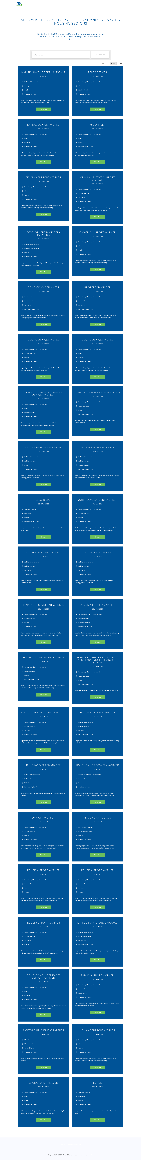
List (120, 63)
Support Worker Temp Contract (43, 712)
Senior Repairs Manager (97, 447)
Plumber (97, 1082)
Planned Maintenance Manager (97, 922)
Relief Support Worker (43, 870)
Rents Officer (97, 72)
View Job (43, 109)
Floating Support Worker (97, 232)
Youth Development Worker (97, 500)
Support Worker (43, 817)
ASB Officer (97, 124)
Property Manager (97, 287)
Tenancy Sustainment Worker (43, 605)
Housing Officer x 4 (97, 817)
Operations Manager (43, 1082)
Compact (102, 63)
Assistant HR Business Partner (43, 1030)
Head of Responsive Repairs (43, 447)
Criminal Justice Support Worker (97, 178)
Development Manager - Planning (43, 233)
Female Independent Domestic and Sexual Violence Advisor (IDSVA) (97, 660)
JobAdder (92, 1155)
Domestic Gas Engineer (43, 287)
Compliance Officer (97, 552)
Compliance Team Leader (43, 552)
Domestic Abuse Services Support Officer (43, 976)
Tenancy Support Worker (43, 124)
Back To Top (118, 4)
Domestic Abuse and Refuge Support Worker (43, 393)
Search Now (100, 55)
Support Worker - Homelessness (97, 392)
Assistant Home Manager (97, 605)
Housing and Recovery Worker (97, 765)
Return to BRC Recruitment (70, 1145)
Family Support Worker (97, 975)
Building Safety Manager (97, 712)
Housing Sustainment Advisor (43, 657)
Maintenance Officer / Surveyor (43, 72)
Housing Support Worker (43, 339)
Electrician (43, 500)
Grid (113, 63)
